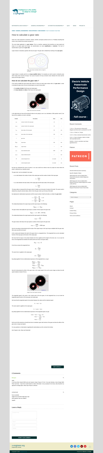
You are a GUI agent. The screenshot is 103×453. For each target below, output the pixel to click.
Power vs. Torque (79, 132)
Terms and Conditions (75, 215)
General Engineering (37, 25)
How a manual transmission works (82, 134)
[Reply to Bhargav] (63, 378)
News (74, 25)
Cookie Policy (73, 210)
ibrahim (71, 141)
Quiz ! (68, 25)
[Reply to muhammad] (63, 392)
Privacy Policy (73, 213)
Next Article (57, 366)
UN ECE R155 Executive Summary (78, 170)
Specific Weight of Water (75, 173)
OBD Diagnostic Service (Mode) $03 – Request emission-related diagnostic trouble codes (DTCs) (80, 182)
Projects (82, 25)
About (71, 206)
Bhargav (14, 377)
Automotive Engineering (55, 25)
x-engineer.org (18, 446)
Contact (71, 208)
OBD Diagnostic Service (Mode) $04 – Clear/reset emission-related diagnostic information (79, 177)
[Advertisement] (64, 11)
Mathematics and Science (19, 25)
